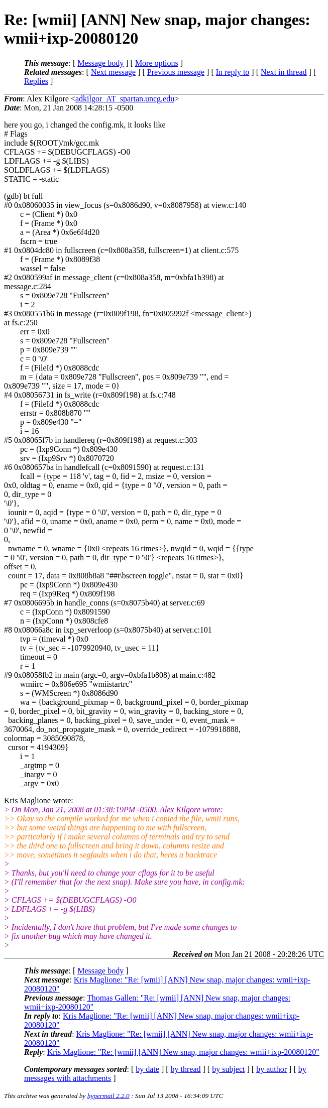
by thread (186, 1069)
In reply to (233, 72)
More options (156, 63)
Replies (36, 81)
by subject (228, 1069)
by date (147, 1069)
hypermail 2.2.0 (108, 1095)
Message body (100, 63)
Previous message (175, 72)
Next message (113, 72)
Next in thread (284, 72)
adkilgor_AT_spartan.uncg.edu (124, 98)
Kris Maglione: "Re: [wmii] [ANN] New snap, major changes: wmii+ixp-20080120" (183, 1052)
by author (271, 1069)
